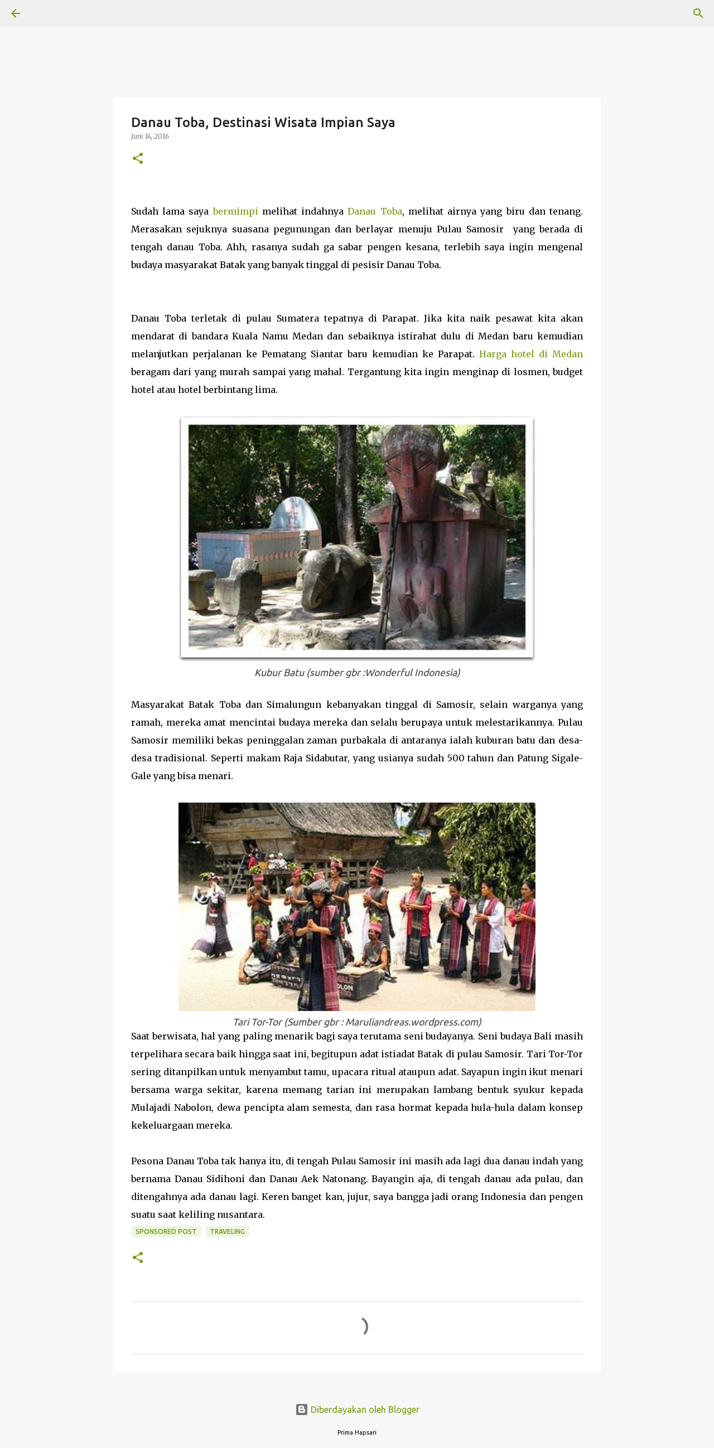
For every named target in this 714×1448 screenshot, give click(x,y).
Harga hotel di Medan (531, 353)
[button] (137, 159)
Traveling (227, 1231)
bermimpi (235, 211)
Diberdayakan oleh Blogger (357, 1410)
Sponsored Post (166, 1231)
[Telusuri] (47, 13)
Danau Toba (375, 211)
